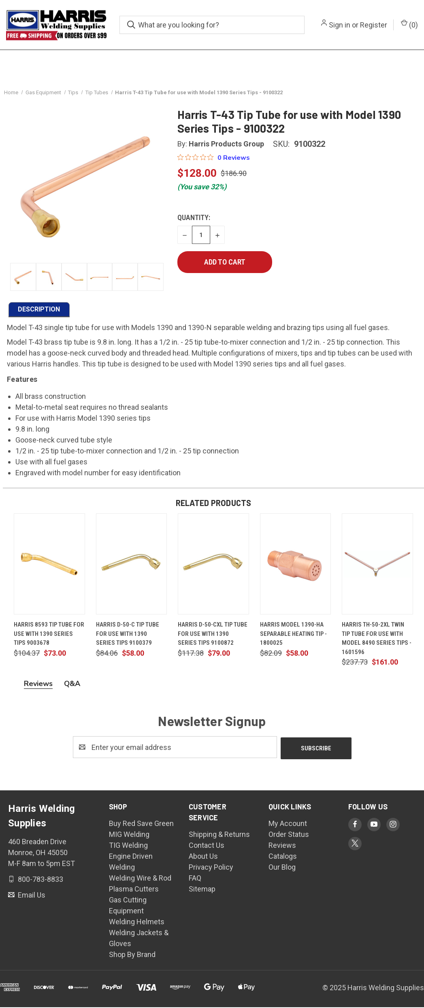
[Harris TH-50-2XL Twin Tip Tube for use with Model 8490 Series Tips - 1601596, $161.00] (377, 566)
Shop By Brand (132, 955)
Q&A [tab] (72, 685)
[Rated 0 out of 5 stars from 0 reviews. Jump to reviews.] (213, 159)
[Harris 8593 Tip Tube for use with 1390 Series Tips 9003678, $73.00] (49, 566)
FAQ (195, 879)
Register (373, 25)
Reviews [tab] (38, 685)
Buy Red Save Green (141, 824)
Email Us (30, 895)
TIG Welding (128, 846)
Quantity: (193, 219)
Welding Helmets (136, 922)
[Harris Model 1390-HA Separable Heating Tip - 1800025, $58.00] (296, 566)
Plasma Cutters (134, 889)
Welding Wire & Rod (140, 879)
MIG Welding (129, 835)
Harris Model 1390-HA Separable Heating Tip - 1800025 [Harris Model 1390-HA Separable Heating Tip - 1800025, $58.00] (293, 635)
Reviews (282, 846)
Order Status (288, 835)
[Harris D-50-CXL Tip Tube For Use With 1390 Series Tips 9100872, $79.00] (213, 566)
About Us (203, 857)
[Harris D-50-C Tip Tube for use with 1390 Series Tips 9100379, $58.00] (132, 566)
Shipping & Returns (219, 835)
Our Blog (282, 868)
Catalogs (282, 857)
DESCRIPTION (39, 311)
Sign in (339, 25)
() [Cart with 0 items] (409, 24)
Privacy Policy (211, 868)
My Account (287, 824)
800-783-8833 (39, 879)
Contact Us (206, 846)
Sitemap (202, 889)
